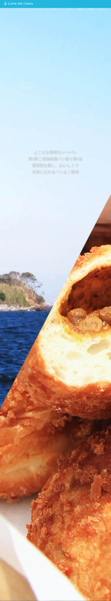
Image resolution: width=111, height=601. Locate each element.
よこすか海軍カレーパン (54, 9)
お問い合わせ (102, 9)
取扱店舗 (80, 9)
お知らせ (70, 9)
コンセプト (38, 9)
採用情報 (91, 9)
